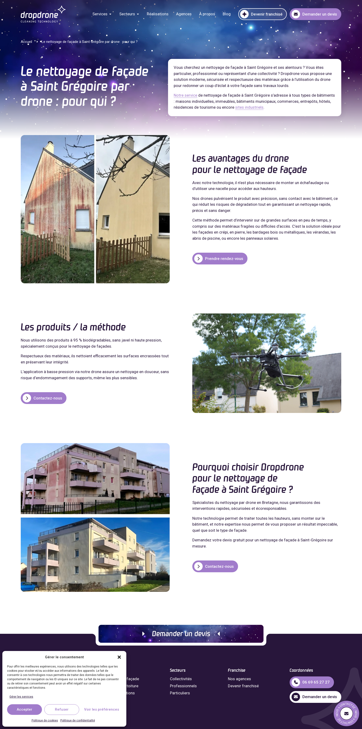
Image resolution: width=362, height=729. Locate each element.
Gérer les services (21, 696)
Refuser (62, 709)
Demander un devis (181, 634)
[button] (119, 657)
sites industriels (249, 107)
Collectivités (181, 678)
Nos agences (239, 678)
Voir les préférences (101, 709)
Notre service (185, 95)
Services (99, 14)
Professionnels (183, 686)
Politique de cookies (45, 720)
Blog (227, 14)
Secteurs (127, 14)
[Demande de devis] (346, 713)
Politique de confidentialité (77, 720)
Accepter (24, 709)
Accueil (26, 42)
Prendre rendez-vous (218, 258)
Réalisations (158, 14)
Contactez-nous (42, 398)
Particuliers (180, 693)
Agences (184, 14)
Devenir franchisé (243, 686)
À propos (207, 14)
